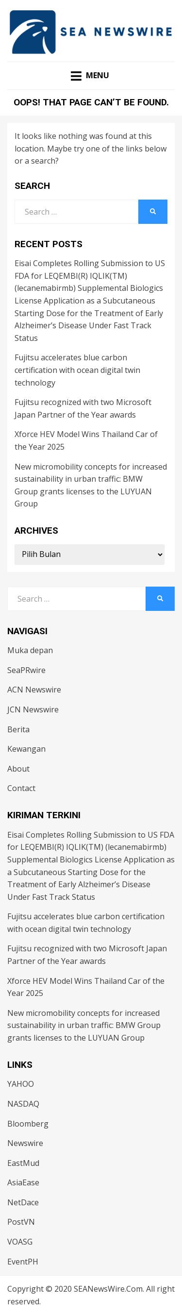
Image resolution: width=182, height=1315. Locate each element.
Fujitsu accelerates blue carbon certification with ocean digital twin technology (77, 370)
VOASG (20, 1241)
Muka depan (30, 650)
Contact (21, 788)
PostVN (21, 1221)
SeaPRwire (26, 670)
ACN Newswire (34, 689)
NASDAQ (23, 1103)
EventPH (22, 1261)
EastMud (23, 1163)
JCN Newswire (33, 709)
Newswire (25, 1143)
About (18, 768)
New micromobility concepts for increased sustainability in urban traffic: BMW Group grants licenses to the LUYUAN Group (84, 1025)
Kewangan (26, 748)
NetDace (23, 1202)
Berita (18, 729)
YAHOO (20, 1084)
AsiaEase (23, 1182)
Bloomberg (28, 1123)
